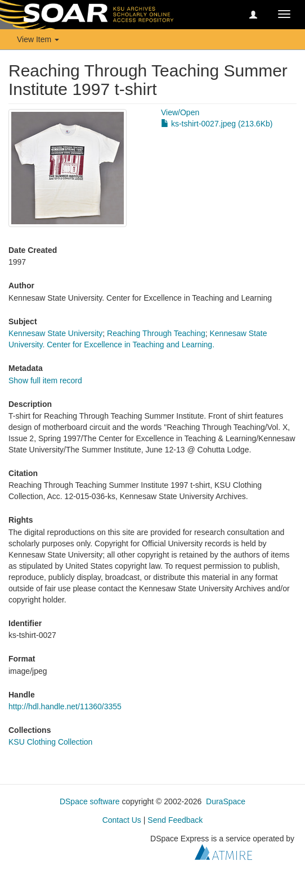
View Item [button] (38, 39)
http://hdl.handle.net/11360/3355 (65, 706)
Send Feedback (175, 819)
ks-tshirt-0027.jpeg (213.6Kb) (216, 123)
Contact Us (121, 819)
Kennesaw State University (55, 333)
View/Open (180, 112)
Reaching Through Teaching (156, 333)
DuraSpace (225, 801)
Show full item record (45, 380)
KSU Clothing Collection (50, 741)
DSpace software (90, 801)
